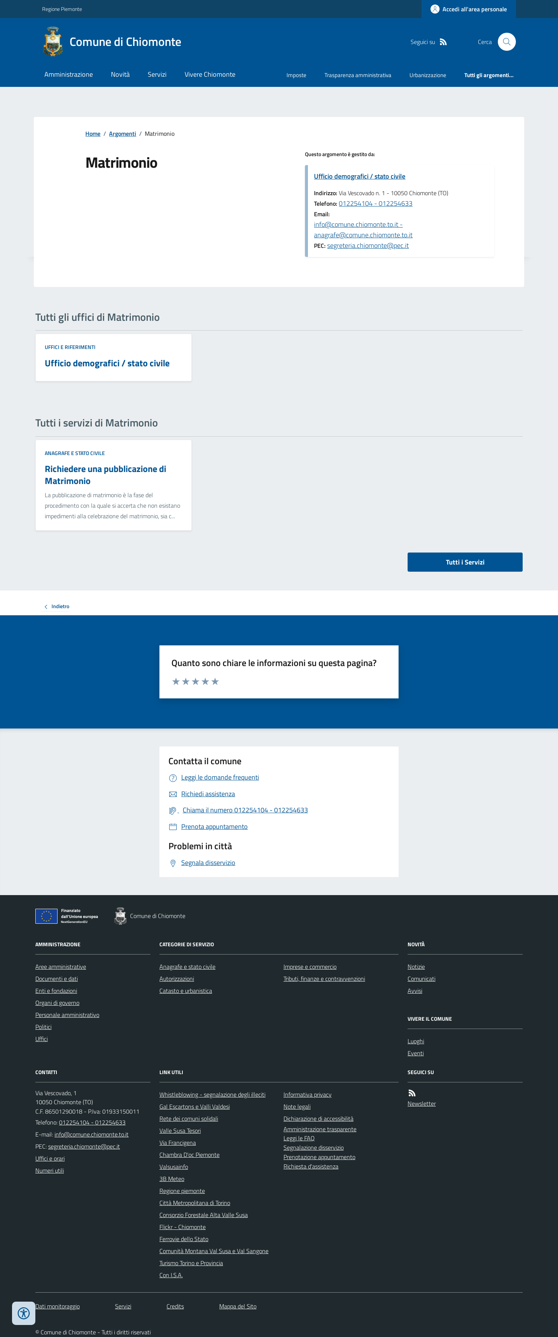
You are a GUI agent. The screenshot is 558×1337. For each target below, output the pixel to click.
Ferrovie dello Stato (183, 1238)
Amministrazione (68, 74)
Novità (120, 74)
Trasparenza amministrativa (357, 75)
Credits (175, 1306)
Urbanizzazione (427, 75)
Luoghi (416, 1041)
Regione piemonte (182, 1190)
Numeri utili (49, 1170)
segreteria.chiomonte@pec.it (368, 245)
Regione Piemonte (62, 9)
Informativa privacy (308, 1094)
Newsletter (422, 1103)
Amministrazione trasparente (320, 1129)
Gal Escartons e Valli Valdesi (194, 1106)
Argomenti (122, 133)
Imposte (296, 75)
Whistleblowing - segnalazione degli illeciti (212, 1094)
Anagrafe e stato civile (75, 453)
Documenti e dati (56, 978)
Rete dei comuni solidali (188, 1118)
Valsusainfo (173, 1166)
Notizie (416, 966)
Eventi (416, 1053)
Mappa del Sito (237, 1306)
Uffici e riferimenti (70, 347)
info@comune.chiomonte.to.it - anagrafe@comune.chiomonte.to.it (363, 229)
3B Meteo (171, 1178)
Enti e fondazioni (56, 990)
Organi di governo (57, 1002)
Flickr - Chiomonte (182, 1226)
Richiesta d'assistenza (311, 1166)
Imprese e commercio (310, 966)
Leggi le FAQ (299, 1138)
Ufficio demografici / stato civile (359, 176)
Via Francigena (177, 1142)
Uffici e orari (50, 1158)
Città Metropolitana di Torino (194, 1202)
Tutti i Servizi (465, 562)
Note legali (297, 1106)
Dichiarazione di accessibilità (318, 1118)
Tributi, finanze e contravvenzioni (324, 978)
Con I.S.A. (171, 1274)
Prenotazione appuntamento (319, 1156)
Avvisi (415, 990)
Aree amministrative (60, 966)
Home (92, 133)
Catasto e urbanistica (185, 990)
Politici (43, 1026)
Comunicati (421, 978)
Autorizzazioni (176, 978)
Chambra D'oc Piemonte (189, 1154)
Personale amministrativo (67, 1014)
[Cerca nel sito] (504, 42)
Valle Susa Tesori (180, 1130)
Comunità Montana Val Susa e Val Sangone (213, 1250)
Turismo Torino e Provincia (191, 1262)
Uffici (41, 1038)
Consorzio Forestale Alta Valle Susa (203, 1214)
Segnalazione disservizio (314, 1147)
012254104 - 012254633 (375, 203)
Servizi (157, 74)
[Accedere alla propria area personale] (469, 9)
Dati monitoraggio (57, 1306)
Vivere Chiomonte (210, 74)
